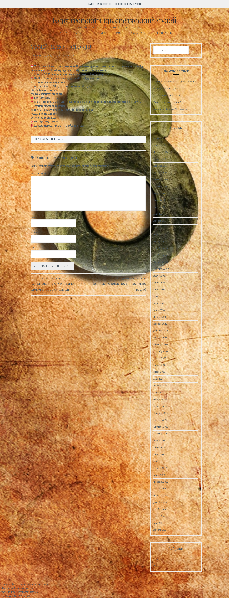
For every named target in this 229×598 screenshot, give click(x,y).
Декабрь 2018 (160, 502)
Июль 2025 (159, 200)
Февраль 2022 (161, 481)
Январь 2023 (160, 406)
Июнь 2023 (159, 372)
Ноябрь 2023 (160, 337)
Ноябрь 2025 (160, 172)
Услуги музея (142, 33)
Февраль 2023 (160, 399)
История (81, 33)
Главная (63, 33)
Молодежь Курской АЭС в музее (170, 109)
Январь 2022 (160, 488)
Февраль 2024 (160, 317)
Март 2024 (159, 310)
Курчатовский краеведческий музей (115, 20)
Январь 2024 (160, 324)
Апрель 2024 (160, 303)
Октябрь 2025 (160, 179)
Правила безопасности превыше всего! (117, 284)
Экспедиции (102, 33)
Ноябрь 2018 (159, 509)
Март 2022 (159, 475)
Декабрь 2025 (160, 166)
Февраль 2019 (160, 495)
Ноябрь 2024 (160, 255)
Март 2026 (159, 145)
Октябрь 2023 (160, 344)
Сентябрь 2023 (161, 351)
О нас (156, 566)
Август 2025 (159, 193)
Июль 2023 (159, 365)
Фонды (121, 33)
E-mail (35, 232)
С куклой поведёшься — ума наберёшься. (175, 81)
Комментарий (39, 173)
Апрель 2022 (160, 468)
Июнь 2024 (159, 289)
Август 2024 (159, 275)
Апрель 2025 (160, 221)
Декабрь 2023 (160, 330)
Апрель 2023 (160, 385)
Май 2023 (158, 379)
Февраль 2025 (160, 234)
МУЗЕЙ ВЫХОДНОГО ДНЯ (166, 95)
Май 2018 (158, 523)
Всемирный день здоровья (167, 88)
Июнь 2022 (159, 454)
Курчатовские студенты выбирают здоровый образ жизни (59, 284)
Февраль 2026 (161, 152)
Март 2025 (159, 227)
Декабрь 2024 (160, 248)
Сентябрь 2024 (161, 269)
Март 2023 (159, 392)
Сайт (33, 248)
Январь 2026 (160, 159)
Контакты (165, 33)
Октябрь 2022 (160, 427)
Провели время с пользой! (167, 102)
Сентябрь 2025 (161, 186)
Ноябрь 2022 (160, 420)
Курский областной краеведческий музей (114, 3)
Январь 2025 (160, 241)
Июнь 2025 (159, 207)
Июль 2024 (159, 282)
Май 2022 (158, 461)
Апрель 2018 (159, 530)
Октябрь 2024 (160, 262)
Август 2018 (159, 516)
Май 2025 (158, 214)
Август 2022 (159, 440)
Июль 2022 (159, 447)
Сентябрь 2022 (161, 433)
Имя (34, 217)
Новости (37, 56)
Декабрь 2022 (160, 413)
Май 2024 (158, 296)
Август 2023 (159, 358)
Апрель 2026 (160, 138)
